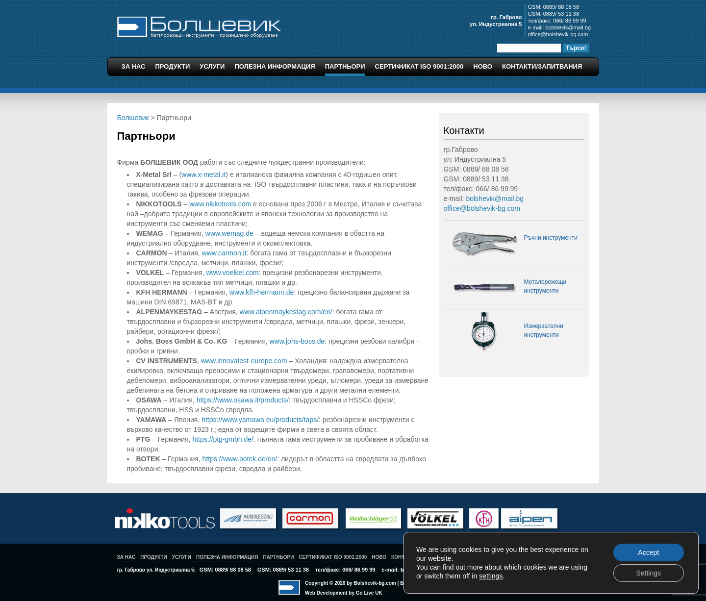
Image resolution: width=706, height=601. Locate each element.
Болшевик (199, 25)
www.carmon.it (224, 253)
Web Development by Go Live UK (343, 593)
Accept (648, 552)
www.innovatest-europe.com (244, 361)
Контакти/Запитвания (542, 66)
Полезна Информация (274, 66)
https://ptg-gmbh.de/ (222, 439)
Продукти (172, 66)
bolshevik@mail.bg (568, 27)
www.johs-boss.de (297, 341)
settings (491, 576)
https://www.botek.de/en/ (239, 459)
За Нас (134, 66)
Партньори (345, 66)
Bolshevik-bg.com (375, 583)
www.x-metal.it (203, 174)
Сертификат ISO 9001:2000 (419, 66)
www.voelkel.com (232, 272)
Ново (482, 66)
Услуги (212, 66)
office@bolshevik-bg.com (558, 34)
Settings (648, 573)
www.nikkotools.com (220, 204)
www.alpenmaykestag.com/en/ (286, 312)
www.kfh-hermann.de (261, 292)
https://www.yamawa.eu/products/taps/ (260, 420)
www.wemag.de (229, 233)
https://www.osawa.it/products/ (243, 400)
